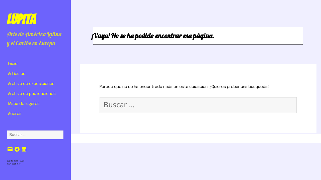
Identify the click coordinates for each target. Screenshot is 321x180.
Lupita (21, 19)
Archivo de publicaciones (32, 94)
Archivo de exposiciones (31, 84)
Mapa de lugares (24, 104)
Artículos (16, 74)
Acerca (15, 114)
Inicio (13, 64)
